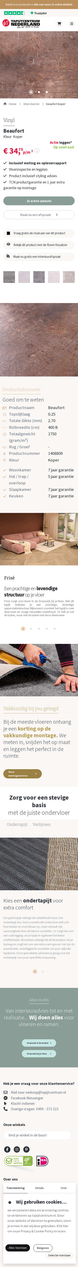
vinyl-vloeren (31, 104)
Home (9, 104)
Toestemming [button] (15, 1188)
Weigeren (43, 1248)
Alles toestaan (18, 1248)
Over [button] (64, 1188)
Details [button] (39, 1188)
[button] (39, 4)
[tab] (31, 92)
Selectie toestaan (59, 1255)
